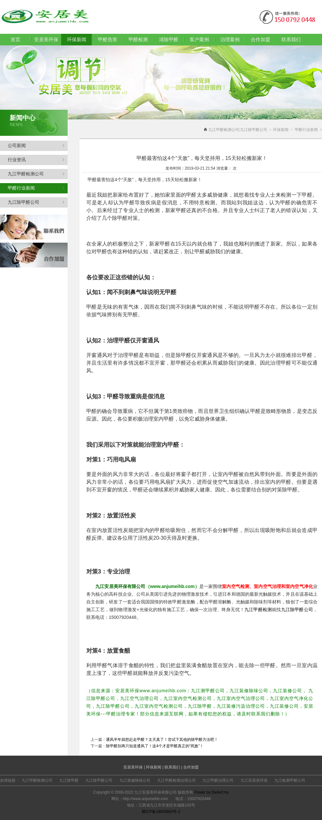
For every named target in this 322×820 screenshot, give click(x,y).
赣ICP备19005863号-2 (161, 811)
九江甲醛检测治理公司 (176, 780)
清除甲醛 (168, 39)
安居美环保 (46, 39)
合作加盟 (260, 39)
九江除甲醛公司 (36, 202)
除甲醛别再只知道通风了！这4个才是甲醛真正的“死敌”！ (155, 746)
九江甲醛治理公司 (218, 780)
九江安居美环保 (254, 780)
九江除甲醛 (69, 780)
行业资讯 (36, 159)
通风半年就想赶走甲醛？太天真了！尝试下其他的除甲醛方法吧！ (162, 739)
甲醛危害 (107, 39)
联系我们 (291, 39)
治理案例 (230, 39)
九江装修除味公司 (134, 780)
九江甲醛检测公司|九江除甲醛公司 (237, 129)
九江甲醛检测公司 (36, 174)
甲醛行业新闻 (36, 188)
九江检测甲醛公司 (289, 780)
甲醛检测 (138, 39)
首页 (15, 39)
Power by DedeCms (211, 792)
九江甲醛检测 (258, 609)
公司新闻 (36, 145)
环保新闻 (281, 129)
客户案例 (199, 39)
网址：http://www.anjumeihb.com (139, 799)
